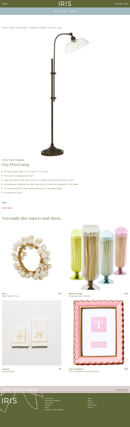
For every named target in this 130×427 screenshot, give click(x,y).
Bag (126, 3)
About (90, 400)
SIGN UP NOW (121, 390)
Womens (48, 405)
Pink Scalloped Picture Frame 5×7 (84, 371)
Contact (90, 403)
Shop (12, 27)
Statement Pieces (38, 27)
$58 (126, 293)
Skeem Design (76, 293)
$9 (60, 368)
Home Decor (22, 27)
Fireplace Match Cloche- (80, 295)
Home (4, 27)
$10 (59, 293)
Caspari (6, 368)
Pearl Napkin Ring (10, 295)
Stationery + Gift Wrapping (54, 410)
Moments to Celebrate (53, 400)
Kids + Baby (49, 403)
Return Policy (92, 405)
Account (119, 3)
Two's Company (76, 368)
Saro (4, 293)
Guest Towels (8, 371)
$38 (126, 368)
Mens (47, 407)
